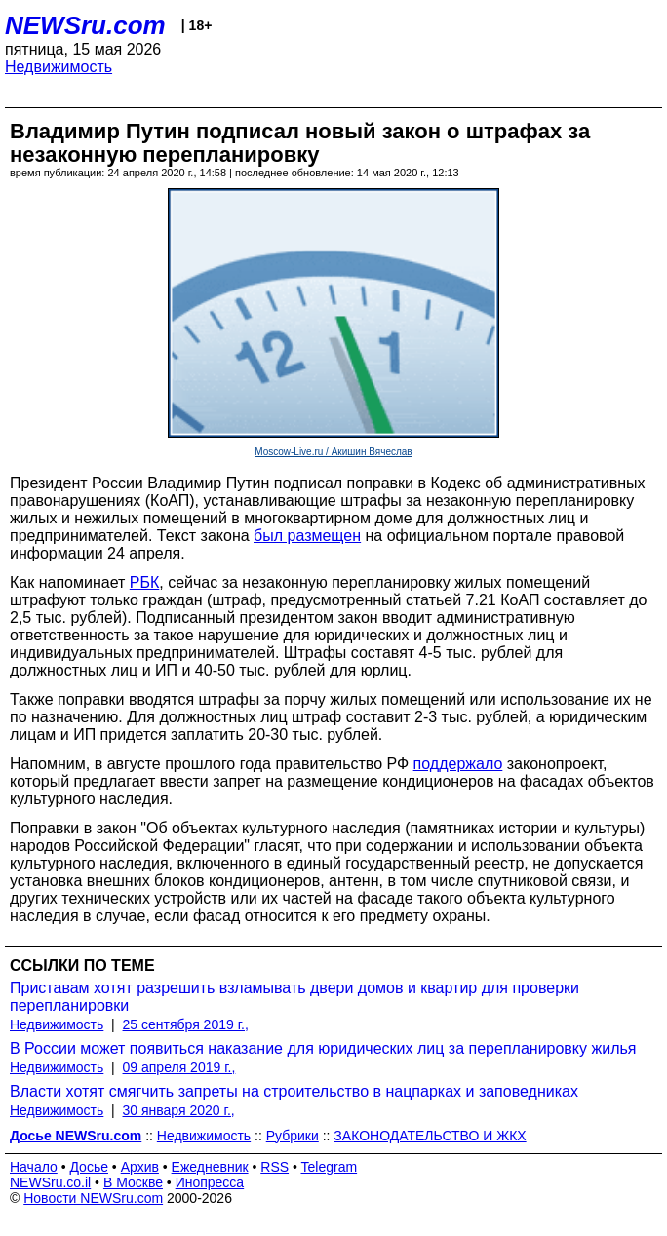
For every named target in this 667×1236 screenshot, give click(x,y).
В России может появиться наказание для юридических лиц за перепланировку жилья (323, 1048)
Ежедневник (210, 1167)
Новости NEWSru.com (93, 1198)
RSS (274, 1167)
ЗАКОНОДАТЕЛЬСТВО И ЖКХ (430, 1135)
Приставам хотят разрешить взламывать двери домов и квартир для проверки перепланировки (294, 997)
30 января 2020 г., (179, 1110)
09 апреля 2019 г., (179, 1067)
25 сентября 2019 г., (186, 1024)
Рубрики (292, 1135)
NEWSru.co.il (50, 1182)
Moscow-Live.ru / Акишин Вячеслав (333, 451)
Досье (88, 1167)
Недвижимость (58, 66)
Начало (34, 1167)
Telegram (329, 1167)
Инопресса (210, 1182)
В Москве (133, 1182)
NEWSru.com (85, 25)
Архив (140, 1167)
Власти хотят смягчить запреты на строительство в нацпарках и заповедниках (294, 1091)
